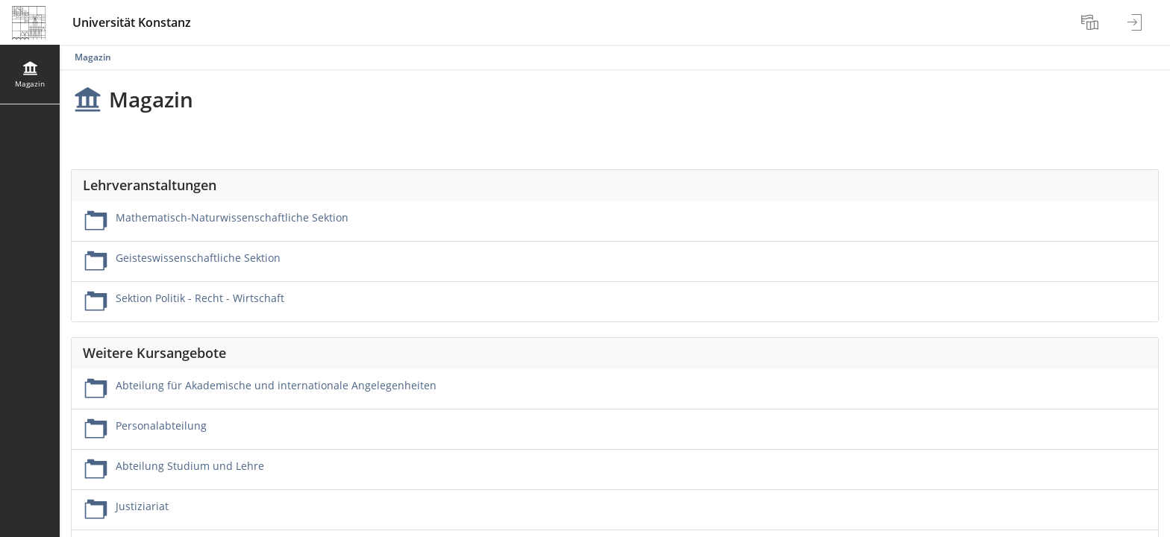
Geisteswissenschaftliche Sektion (198, 258)
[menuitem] (1091, 22)
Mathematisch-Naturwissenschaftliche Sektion (232, 217)
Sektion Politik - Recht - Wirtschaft (200, 298)
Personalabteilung (161, 425)
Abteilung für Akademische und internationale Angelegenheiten (276, 385)
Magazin (93, 57)
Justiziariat (142, 506)
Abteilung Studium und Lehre (190, 466)
